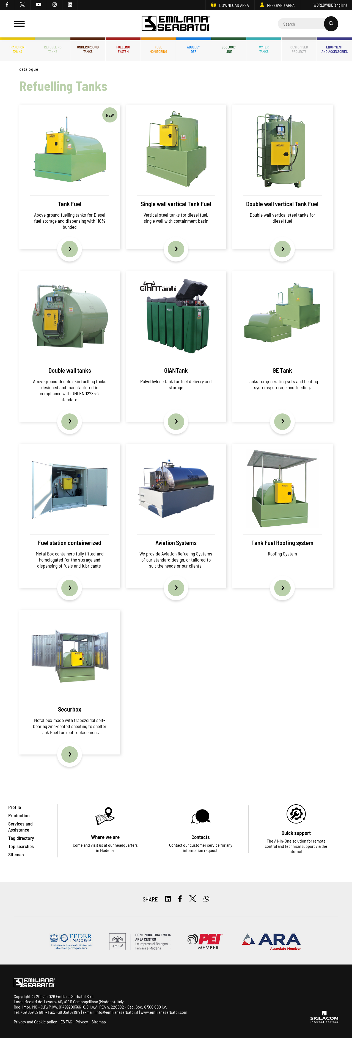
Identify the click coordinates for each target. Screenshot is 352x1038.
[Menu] (19, 24)
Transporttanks (17, 49)
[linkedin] (70, 5)
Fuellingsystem (123, 49)
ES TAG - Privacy (74, 1021)
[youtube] (39, 5)
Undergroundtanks (88, 49)
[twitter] (22, 5)
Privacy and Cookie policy (35, 1021)
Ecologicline (229, 49)
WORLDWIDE (326, 5)
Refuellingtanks (53, 49)
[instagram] (54, 5)
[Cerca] (308, 23)
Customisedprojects (299, 49)
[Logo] (176, 23)
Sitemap (99, 1021)
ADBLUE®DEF (193, 49)
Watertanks (264, 49)
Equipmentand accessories (334, 49)
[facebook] (7, 5)
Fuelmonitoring (158, 49)
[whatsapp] (206, 899)
